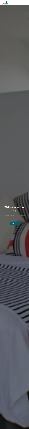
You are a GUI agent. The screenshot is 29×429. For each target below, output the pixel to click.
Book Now (14, 223)
